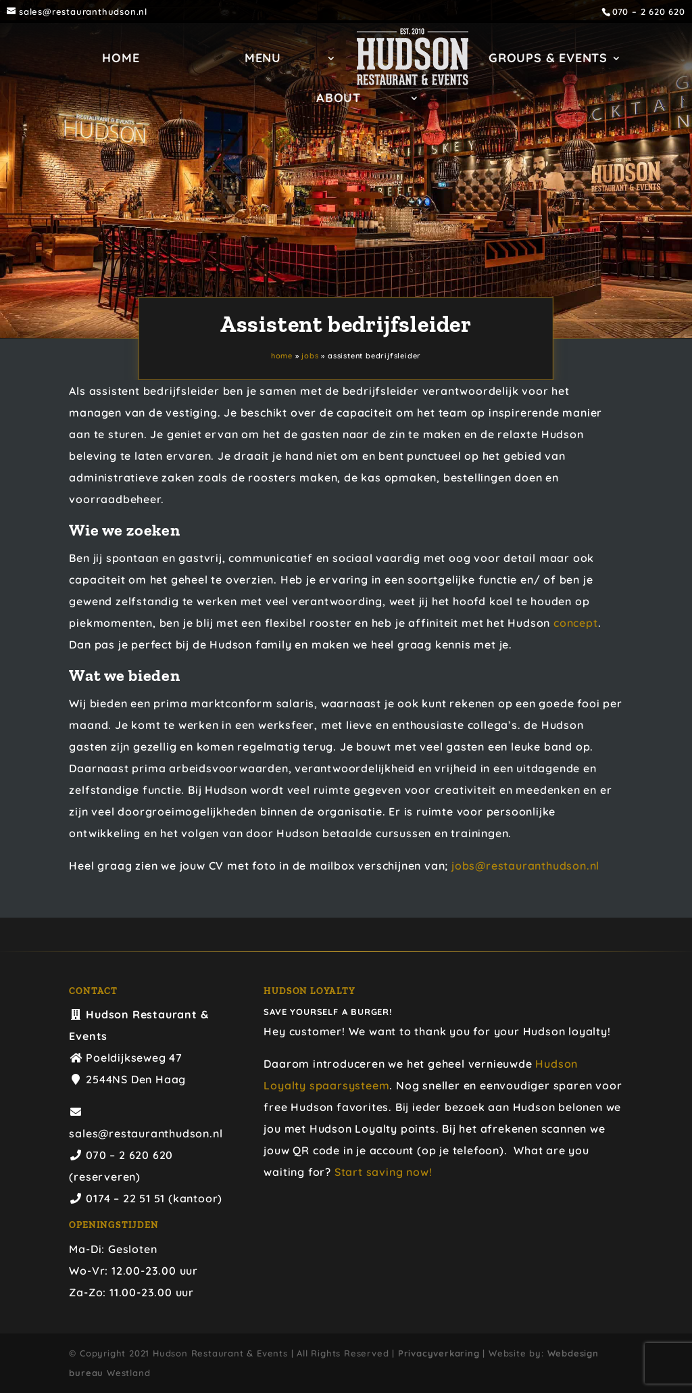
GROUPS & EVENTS (548, 59)
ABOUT (338, 99)
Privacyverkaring (439, 1353)
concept (575, 623)
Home (120, 59)
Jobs (309, 356)
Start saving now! (383, 1172)
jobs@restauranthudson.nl (525, 865)
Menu (263, 59)
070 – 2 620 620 (648, 12)
